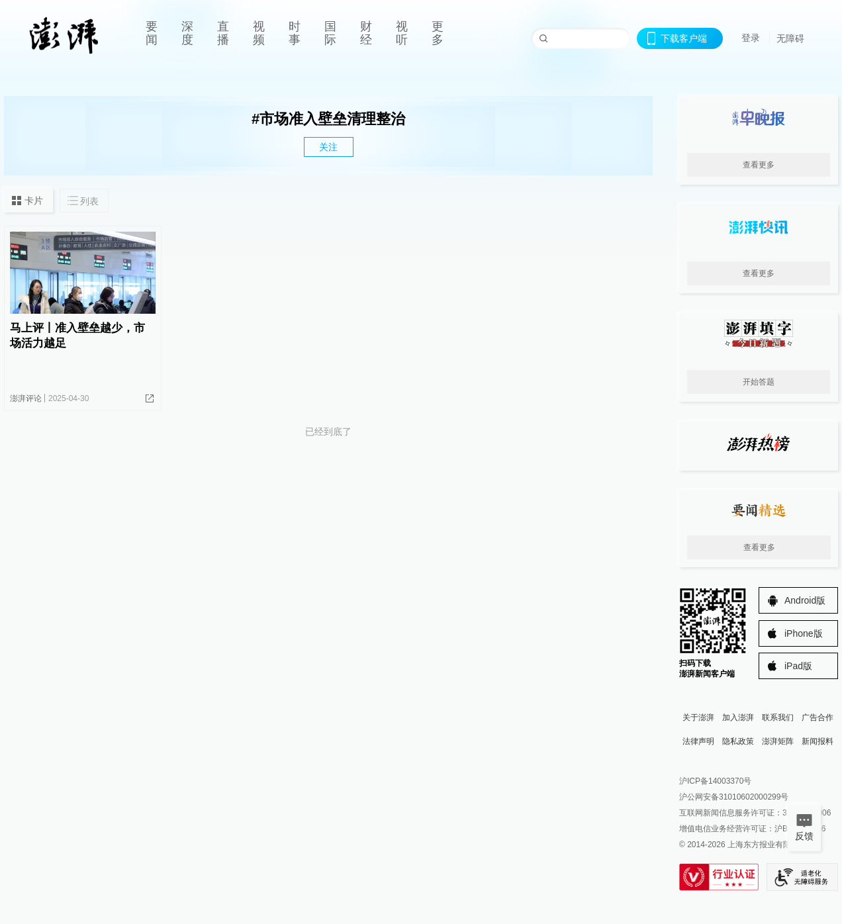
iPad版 (798, 666)
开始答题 (758, 382)
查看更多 (758, 164)
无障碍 (790, 38)
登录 (750, 37)
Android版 (804, 600)
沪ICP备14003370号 (715, 781)
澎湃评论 (26, 398)
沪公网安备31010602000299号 (733, 797)
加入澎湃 (738, 717)
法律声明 (698, 741)
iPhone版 (803, 633)
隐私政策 (738, 741)
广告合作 (817, 717)
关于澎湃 (698, 717)
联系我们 (778, 717)
